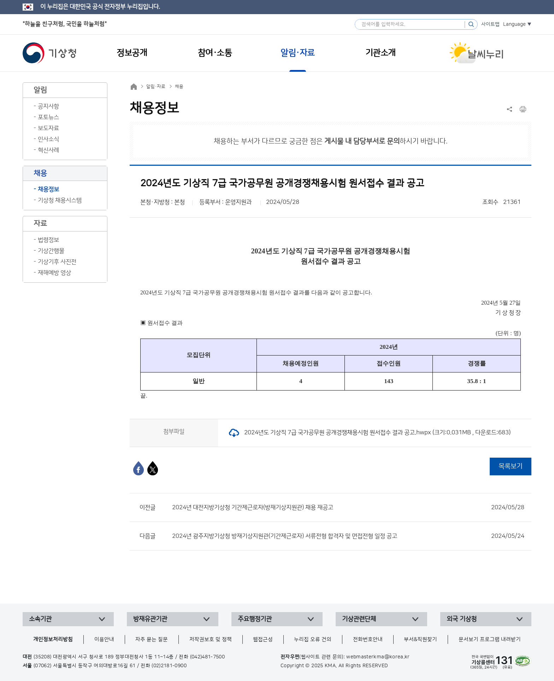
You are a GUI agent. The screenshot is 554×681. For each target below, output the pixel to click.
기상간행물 (51, 251)
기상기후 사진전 (57, 262)
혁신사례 (48, 150)
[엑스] (152, 468)
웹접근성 (263, 639)
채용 (179, 86)
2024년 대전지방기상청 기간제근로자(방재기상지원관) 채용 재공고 (348, 507)
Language (514, 24)
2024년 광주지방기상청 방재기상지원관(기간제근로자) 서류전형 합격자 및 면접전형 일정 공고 (348, 536)
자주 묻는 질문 (151, 639)
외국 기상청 (462, 619)
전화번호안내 (368, 639)
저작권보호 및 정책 (210, 639)
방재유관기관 (150, 619)
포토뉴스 (48, 117)
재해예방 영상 (54, 273)
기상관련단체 (359, 619)
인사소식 (48, 139)
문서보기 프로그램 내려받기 (490, 639)
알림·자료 (155, 86)
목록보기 (511, 466)
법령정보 (48, 240)
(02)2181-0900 (169, 666)
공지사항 (48, 106)
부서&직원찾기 (420, 639)
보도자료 (48, 128)
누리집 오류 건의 (312, 639)
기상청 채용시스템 (60, 200)
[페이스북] (138, 468)
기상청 (49, 53)
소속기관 (40, 619)
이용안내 (104, 639)
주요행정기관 (255, 619)
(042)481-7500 (207, 657)
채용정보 (48, 189)
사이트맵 (490, 24)
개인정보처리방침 (53, 639)
